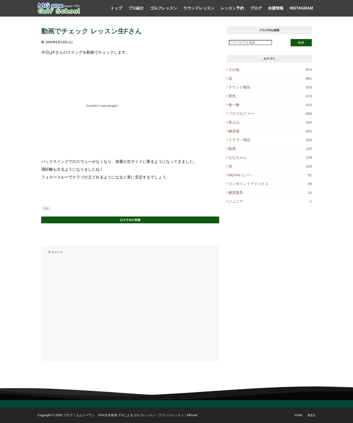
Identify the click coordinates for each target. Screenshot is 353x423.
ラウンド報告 (270, 87)
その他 (270, 70)
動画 (46, 208)
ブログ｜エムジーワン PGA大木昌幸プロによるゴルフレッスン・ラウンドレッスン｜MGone (130, 415)
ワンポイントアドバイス (270, 184)
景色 (270, 96)
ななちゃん (270, 157)
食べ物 (270, 105)
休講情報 (276, 8)
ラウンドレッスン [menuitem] (199, 8)
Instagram (301, 8)
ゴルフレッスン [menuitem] (163, 8)
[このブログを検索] (250, 42)
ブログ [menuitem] (256, 8)
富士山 (270, 122)
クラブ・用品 (270, 140)
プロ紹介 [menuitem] (136, 8)
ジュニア (270, 201)
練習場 (270, 131)
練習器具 (270, 192)
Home (298, 415)
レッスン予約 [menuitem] (232, 8)
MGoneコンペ (270, 175)
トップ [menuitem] (116, 8)
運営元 (311, 415)
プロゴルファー (270, 113)
